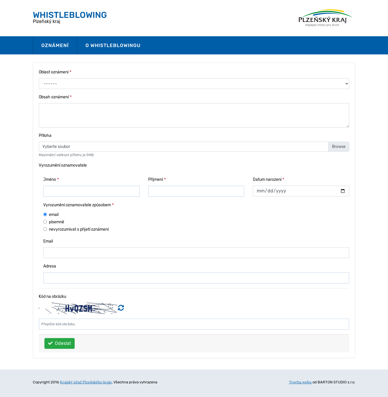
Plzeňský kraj (70, 17)
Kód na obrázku (52, 296)
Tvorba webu (300, 382)
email (54, 214)
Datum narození (268, 179)
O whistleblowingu (113, 45)
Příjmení (157, 179)
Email (48, 241)
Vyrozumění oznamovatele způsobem (78, 205)
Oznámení (55, 45)
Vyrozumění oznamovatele (63, 165)
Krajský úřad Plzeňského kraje (86, 382)
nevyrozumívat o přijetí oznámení (79, 229)
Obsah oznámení (55, 97)
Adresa (49, 266)
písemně (56, 222)
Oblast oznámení (55, 72)
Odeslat (59, 343)
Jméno (51, 179)
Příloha (45, 135)
